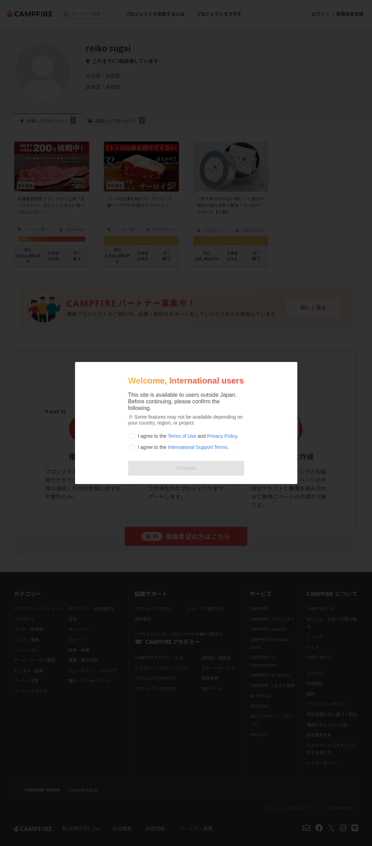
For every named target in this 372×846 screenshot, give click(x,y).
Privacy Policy (222, 436)
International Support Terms (198, 447)
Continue (186, 468)
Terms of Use (182, 436)
